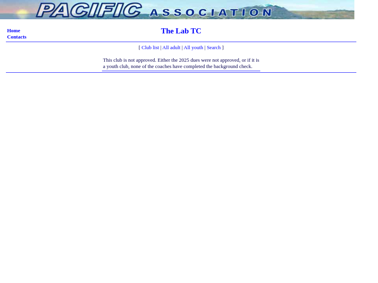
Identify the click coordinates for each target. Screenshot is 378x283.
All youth (193, 47)
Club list (150, 47)
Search (213, 47)
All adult (171, 47)
